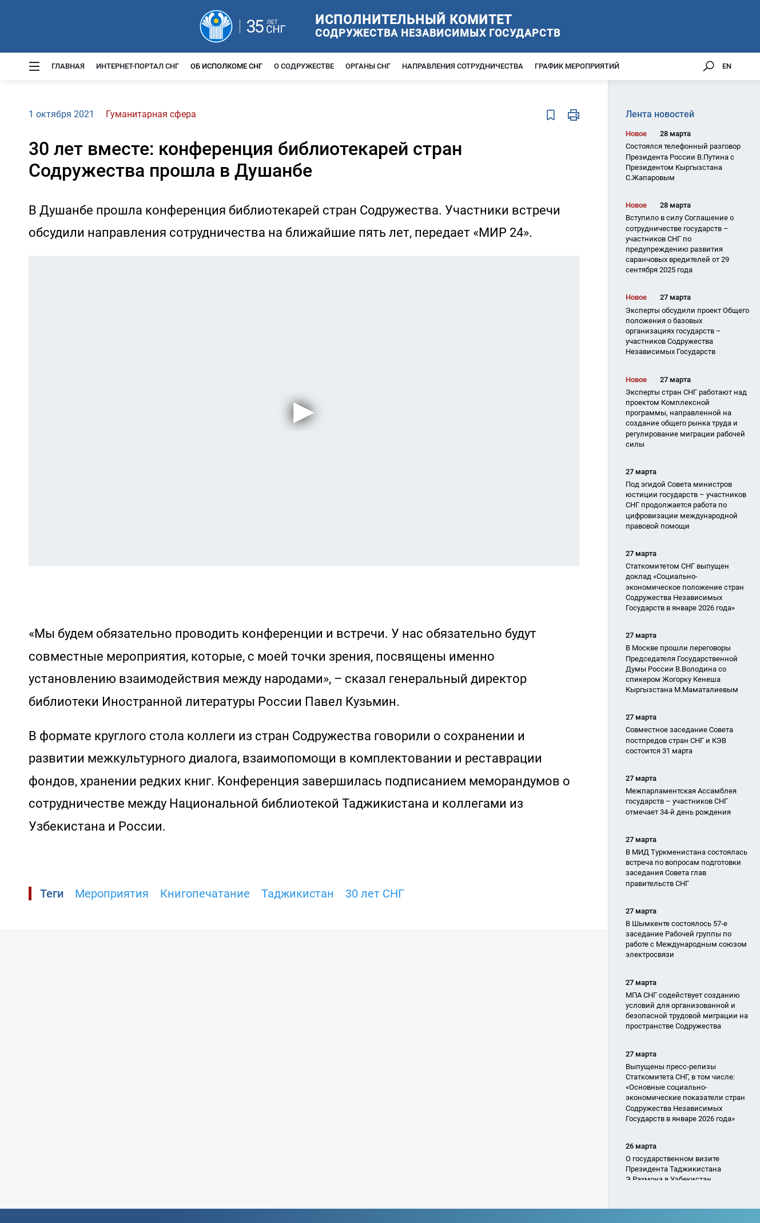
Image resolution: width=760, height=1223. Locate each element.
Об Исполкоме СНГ (226, 66)
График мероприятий (577, 66)
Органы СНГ (368, 66)
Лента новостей (660, 114)
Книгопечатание (205, 893)
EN (726, 66)
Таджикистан (297, 893)
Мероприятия (112, 893)
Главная (68, 66)
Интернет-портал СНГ (137, 66)
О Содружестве (304, 66)
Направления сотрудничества (462, 66)
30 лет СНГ (374, 893)
